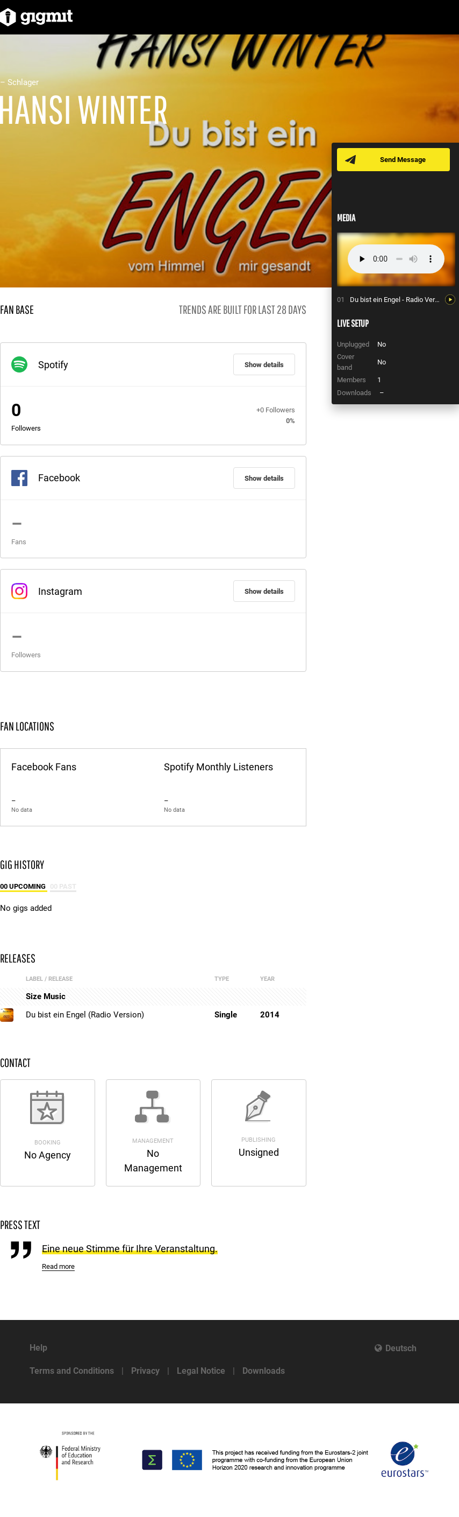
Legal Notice (201, 1371)
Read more (58, 1266)
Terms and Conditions (72, 1371)
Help (38, 1348)
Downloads (263, 1371)
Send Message (403, 160)
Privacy (145, 1371)
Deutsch (401, 1348)
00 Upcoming (23, 886)
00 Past (63, 886)
